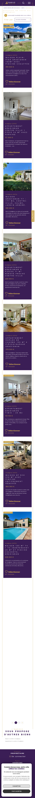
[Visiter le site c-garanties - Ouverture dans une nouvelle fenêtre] (26, 766)
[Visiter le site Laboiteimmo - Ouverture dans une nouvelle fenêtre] (17, 792)
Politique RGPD (17, 786)
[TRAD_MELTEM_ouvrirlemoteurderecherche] (23, 3)
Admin (29, 785)
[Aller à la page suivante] (22, 722)
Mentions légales (23, 785)
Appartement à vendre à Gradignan (14, 741)
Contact (33, 216)
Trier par (8, 20)
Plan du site (15, 785)
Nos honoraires (7, 785)
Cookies (24, 786)
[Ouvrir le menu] (29, 3)
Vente (22, 7)
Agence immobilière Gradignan (11, 7)
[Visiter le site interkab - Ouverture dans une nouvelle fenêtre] (14, 766)
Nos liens (11, 786)
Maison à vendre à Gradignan (12, 738)
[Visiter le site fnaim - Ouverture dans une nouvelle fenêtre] (6, 766)
